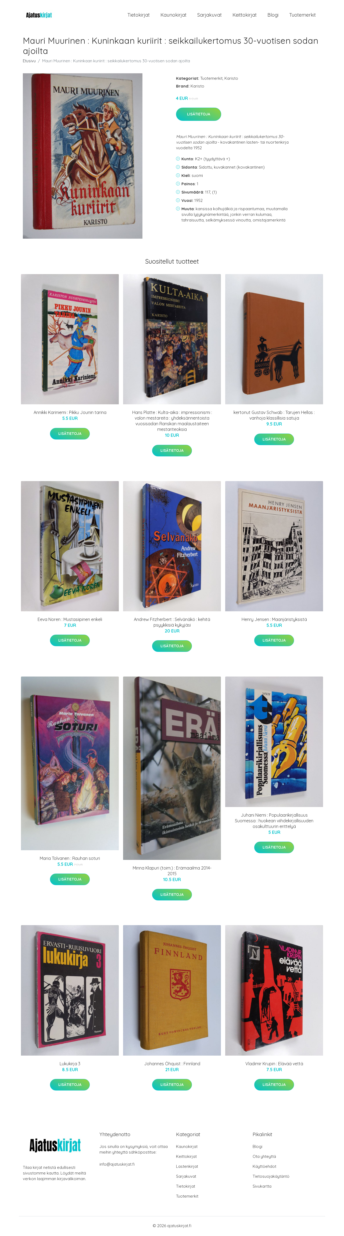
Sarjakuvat (209, 15)
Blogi (272, 15)
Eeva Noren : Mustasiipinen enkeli (70, 620)
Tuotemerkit (302, 15)
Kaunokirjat (173, 15)
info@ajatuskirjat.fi (117, 1165)
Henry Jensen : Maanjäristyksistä (274, 620)
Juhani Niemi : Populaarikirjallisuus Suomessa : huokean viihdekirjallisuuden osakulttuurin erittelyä (274, 821)
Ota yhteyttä (264, 1157)
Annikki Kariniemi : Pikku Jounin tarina (70, 413)
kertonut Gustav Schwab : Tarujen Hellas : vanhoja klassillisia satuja (274, 416)
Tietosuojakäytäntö (271, 1177)
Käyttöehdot (264, 1167)
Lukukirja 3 (70, 1064)
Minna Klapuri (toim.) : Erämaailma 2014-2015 (172, 871)
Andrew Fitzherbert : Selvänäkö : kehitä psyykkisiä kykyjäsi (172, 622)
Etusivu (29, 61)
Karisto (231, 79)
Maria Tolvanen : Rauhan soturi (70, 859)
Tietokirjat (138, 15)
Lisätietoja (198, 115)
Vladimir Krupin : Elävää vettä (274, 1064)
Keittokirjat (244, 15)
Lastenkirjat (187, 1167)
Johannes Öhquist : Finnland (172, 1064)
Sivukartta (262, 1187)
